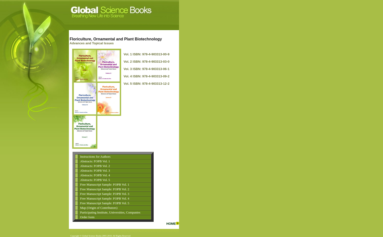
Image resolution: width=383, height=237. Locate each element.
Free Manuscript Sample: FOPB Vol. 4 (104, 198)
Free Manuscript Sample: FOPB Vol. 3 (104, 194)
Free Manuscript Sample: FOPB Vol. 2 (104, 189)
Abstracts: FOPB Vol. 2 (95, 166)
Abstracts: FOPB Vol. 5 (95, 180)
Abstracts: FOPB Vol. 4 (95, 175)
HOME (172, 223)
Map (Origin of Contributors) (98, 208)
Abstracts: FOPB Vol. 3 (95, 170)
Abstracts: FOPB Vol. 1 (95, 161)
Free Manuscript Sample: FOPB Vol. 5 (104, 203)
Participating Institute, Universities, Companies (110, 212)
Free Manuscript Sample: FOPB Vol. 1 (104, 184)
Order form (87, 217)
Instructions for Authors (95, 156)
